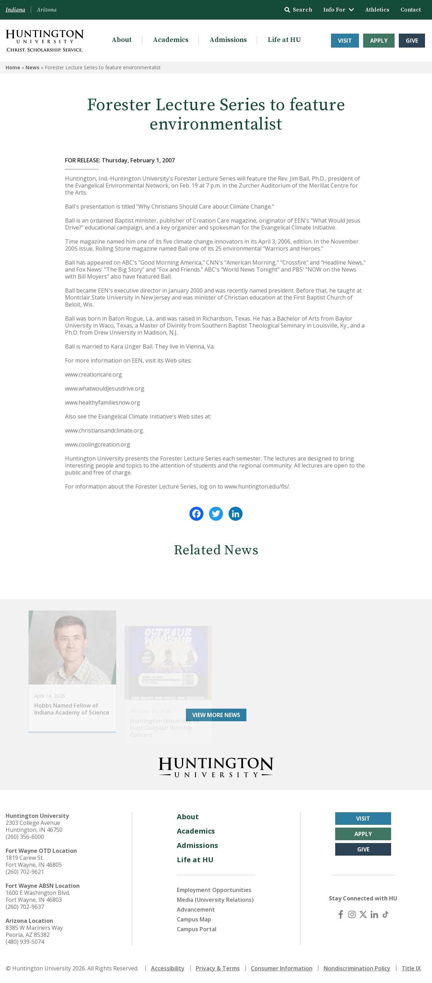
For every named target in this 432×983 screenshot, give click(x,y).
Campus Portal (196, 929)
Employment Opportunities (214, 890)
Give (412, 40)
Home (13, 67)
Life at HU (284, 40)
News (32, 67)
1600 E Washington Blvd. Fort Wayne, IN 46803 (38, 896)
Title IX (411, 968)
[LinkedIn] (374, 914)
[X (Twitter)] (363, 914)
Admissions (228, 40)
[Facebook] (341, 914)
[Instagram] (352, 914)
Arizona (47, 9)
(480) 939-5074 (25, 942)
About (121, 40)
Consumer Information (281, 968)
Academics (170, 40)
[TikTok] (385, 914)
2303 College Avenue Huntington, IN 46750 (34, 826)
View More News (216, 715)
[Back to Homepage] (216, 766)
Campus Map (194, 919)
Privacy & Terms (218, 968)
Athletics (377, 9)
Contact (411, 9)
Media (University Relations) (215, 900)
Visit (345, 40)
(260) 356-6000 (25, 837)
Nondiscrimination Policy (357, 968)
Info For (338, 9)
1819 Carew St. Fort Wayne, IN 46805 (34, 861)
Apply (379, 40)
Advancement (196, 909)
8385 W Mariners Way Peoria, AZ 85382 (34, 931)
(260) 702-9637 (25, 907)
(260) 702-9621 (25, 872)
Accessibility (168, 968)
